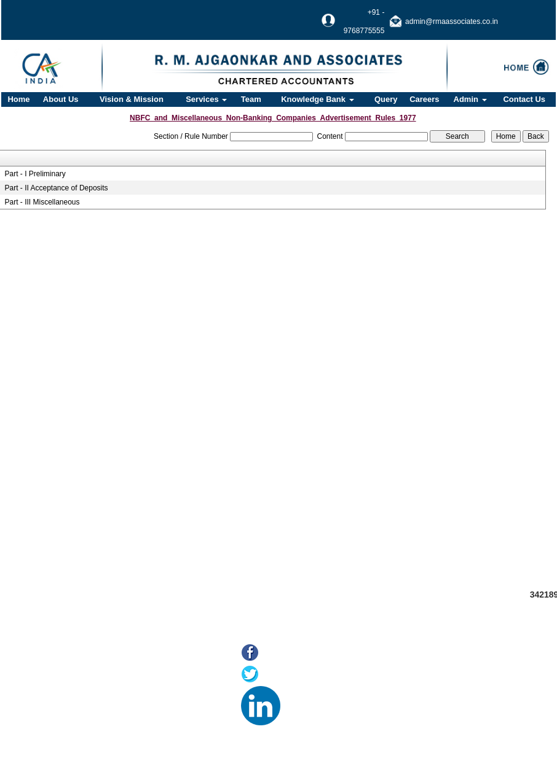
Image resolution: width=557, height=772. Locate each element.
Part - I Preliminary (34, 174)
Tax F (54, 733)
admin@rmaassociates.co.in (451, 21)
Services (206, 99)
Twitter (277, 675)
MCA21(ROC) (69, 718)
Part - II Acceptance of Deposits (56, 188)
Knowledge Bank (317, 99)
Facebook (284, 654)
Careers (424, 99)
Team (251, 99)
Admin (470, 99)
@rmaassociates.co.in (492, 722)
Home (18, 99)
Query (386, 99)
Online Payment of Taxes (88, 687)
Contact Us (524, 99)
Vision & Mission (132, 99)
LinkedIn (302, 697)
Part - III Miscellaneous (41, 202)
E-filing (56, 703)
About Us (61, 99)
